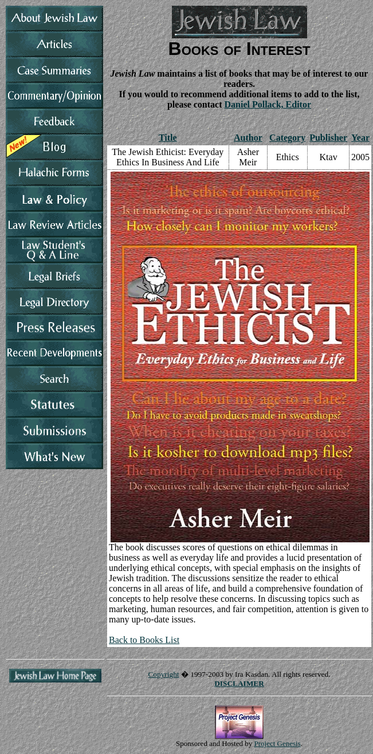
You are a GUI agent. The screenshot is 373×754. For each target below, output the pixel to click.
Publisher (328, 137)
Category (287, 137)
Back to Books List (144, 640)
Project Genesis (277, 743)
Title (168, 137)
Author (248, 137)
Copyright (163, 674)
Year (360, 137)
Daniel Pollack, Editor (267, 104)
